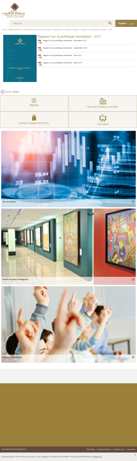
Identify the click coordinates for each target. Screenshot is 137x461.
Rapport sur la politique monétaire (66, 30)
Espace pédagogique (12, 357)
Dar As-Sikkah (9, 201)
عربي (131, 23)
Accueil (4, 30)
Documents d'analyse (43, 30)
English (122, 23)
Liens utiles (131, 449)
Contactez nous (118, 449)
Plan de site (91, 449)
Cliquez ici (97, 457)
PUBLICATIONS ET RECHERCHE (21, 30)
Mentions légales (104, 449)
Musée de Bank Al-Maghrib (15, 279)
